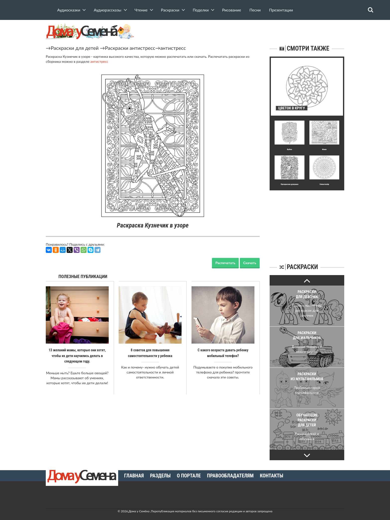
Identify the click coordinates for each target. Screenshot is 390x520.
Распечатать (225, 263)
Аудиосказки (68, 10)
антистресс (173, 48)
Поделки (201, 10)
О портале (189, 475)
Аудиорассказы (107, 10)
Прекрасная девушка (289, 184)
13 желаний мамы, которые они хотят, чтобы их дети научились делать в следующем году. (77, 355)
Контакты (271, 475)
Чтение (141, 10)
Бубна (289, 149)
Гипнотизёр (324, 184)
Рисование (231, 10)
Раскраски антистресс (130, 48)
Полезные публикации (82, 276)
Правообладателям (230, 475)
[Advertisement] (307, 221)
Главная (134, 475)
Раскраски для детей (75, 48)
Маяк (324, 149)
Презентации (281, 10)
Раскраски (170, 10)
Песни (255, 10)
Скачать (249, 263)
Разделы (160, 475)
